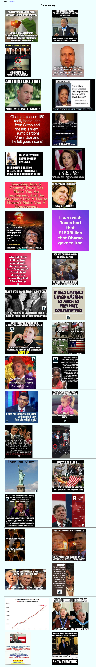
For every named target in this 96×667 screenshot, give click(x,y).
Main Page (12, 1)
